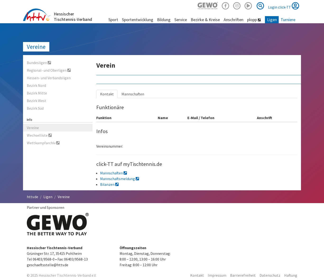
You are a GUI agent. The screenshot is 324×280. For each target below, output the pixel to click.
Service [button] (180, 19)
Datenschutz (269, 275)
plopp (254, 19)
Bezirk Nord (36, 85)
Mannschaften (132, 94)
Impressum (217, 275)
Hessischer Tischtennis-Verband (73, 16)
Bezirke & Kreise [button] (205, 19)
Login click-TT (283, 5)
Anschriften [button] (233, 19)
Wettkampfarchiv (43, 142)
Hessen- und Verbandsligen (49, 77)
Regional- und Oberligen (49, 70)
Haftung (290, 275)
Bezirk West (36, 100)
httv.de (32, 196)
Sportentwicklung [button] (137, 19)
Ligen (47, 196)
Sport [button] (113, 19)
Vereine (36, 47)
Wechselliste (39, 135)
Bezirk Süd (35, 108)
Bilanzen (109, 184)
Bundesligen (39, 62)
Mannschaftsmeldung (119, 178)
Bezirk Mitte (37, 93)
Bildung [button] (164, 19)
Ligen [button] (272, 19)
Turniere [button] (288, 19)
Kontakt (107, 94)
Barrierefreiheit (243, 275)
